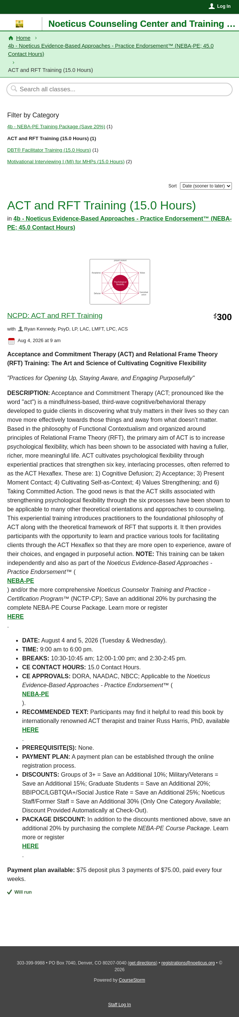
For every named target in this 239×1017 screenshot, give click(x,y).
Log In (223, 6)
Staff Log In (119, 1004)
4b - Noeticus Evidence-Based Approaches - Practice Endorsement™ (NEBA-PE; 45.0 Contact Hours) (111, 50)
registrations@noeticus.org (188, 963)
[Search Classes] (115, 89)
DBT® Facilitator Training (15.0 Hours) (49, 150)
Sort (172, 186)
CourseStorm (132, 980)
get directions (142, 963)
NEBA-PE (20, 581)
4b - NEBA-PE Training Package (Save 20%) (56, 126)
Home (23, 38)
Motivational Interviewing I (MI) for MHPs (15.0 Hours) (65, 161)
